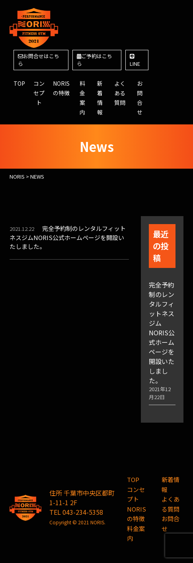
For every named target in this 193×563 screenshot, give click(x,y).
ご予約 (94, 60)
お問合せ (38, 60)
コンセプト (39, 92)
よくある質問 (119, 92)
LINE (135, 61)
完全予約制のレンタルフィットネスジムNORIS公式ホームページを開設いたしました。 (68, 237)
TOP (19, 83)
